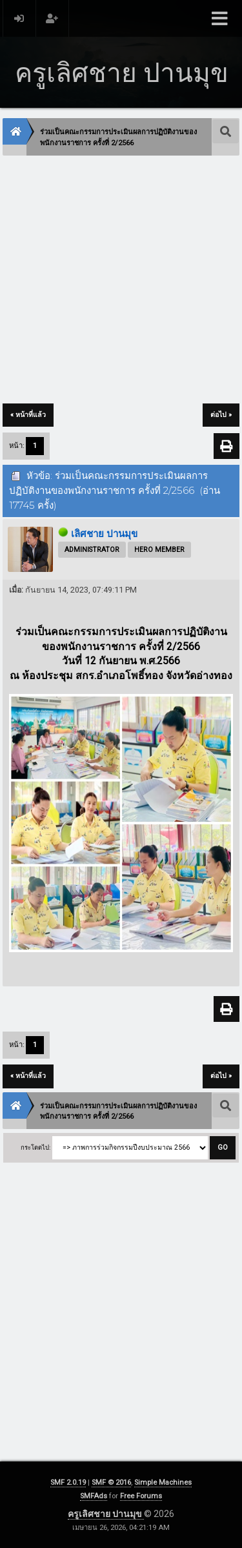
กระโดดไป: (35, 1147)
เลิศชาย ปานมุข (104, 534)
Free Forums (141, 1496)
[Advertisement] (121, 280)
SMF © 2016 (111, 1482)
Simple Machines (163, 1482)
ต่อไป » (221, 415)
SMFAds (93, 1496)
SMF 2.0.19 (68, 1482)
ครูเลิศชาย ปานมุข (106, 1514)
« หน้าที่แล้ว (28, 415)
